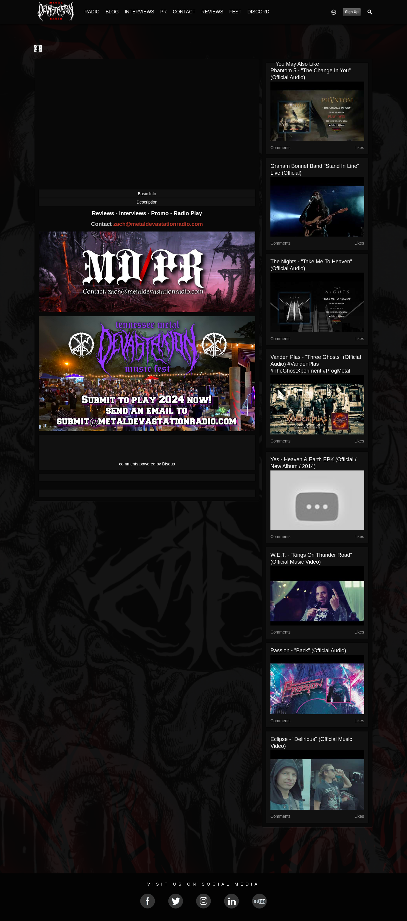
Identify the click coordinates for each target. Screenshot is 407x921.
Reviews (104, 213)
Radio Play (188, 213)
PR (163, 11)
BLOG (112, 11)
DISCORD (258, 11)
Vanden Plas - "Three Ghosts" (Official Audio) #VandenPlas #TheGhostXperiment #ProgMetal (315, 364)
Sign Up (352, 12)
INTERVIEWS (139, 11)
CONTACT (184, 11)
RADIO (92, 11)
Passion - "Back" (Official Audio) (308, 650)
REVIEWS (212, 11)
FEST (235, 11)
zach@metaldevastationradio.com (158, 224)
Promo (160, 213)
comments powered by (147, 464)
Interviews (133, 213)
